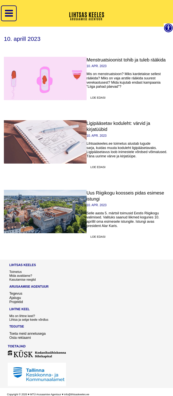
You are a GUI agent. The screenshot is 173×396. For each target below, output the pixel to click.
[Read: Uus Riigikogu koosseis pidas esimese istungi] (45, 211)
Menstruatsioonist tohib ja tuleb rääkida (127, 59)
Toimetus (15, 271)
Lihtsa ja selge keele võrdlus (28, 319)
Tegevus (15, 293)
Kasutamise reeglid (22, 279)
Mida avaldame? (20, 275)
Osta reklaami (20, 337)
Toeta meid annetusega (27, 333)
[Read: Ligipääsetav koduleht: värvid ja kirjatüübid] (45, 142)
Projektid (16, 301)
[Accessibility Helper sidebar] (168, 28)
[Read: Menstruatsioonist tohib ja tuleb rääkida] (45, 78)
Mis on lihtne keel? (22, 315)
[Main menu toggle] (9, 13)
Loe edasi (100, 96)
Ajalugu (15, 297)
